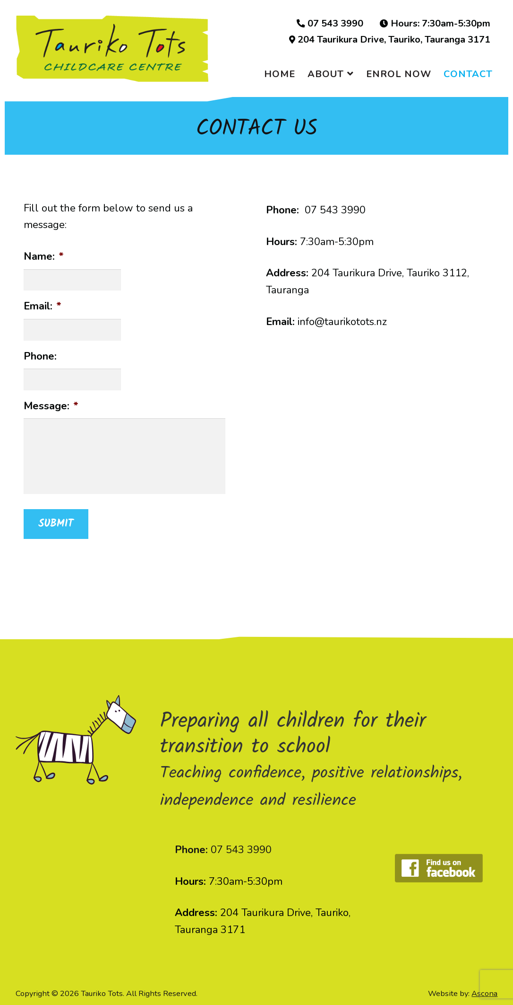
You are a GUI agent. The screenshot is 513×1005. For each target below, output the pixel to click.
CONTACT (468, 74)
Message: (51, 406)
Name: (44, 257)
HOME (279, 74)
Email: (42, 306)
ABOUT (326, 74)
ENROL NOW (398, 74)
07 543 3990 (330, 23)
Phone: (40, 356)
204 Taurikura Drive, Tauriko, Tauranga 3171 (389, 39)
